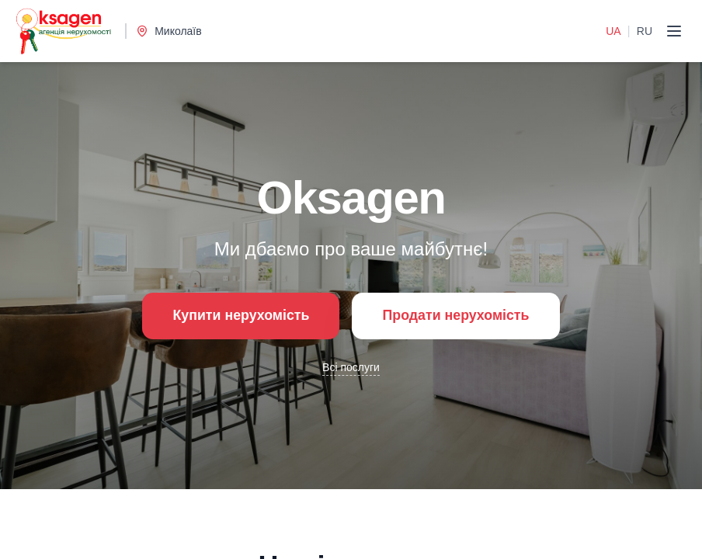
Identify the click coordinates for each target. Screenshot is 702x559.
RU (644, 31)
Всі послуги (351, 367)
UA (613, 31)
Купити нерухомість (239, 316)
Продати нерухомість (457, 316)
